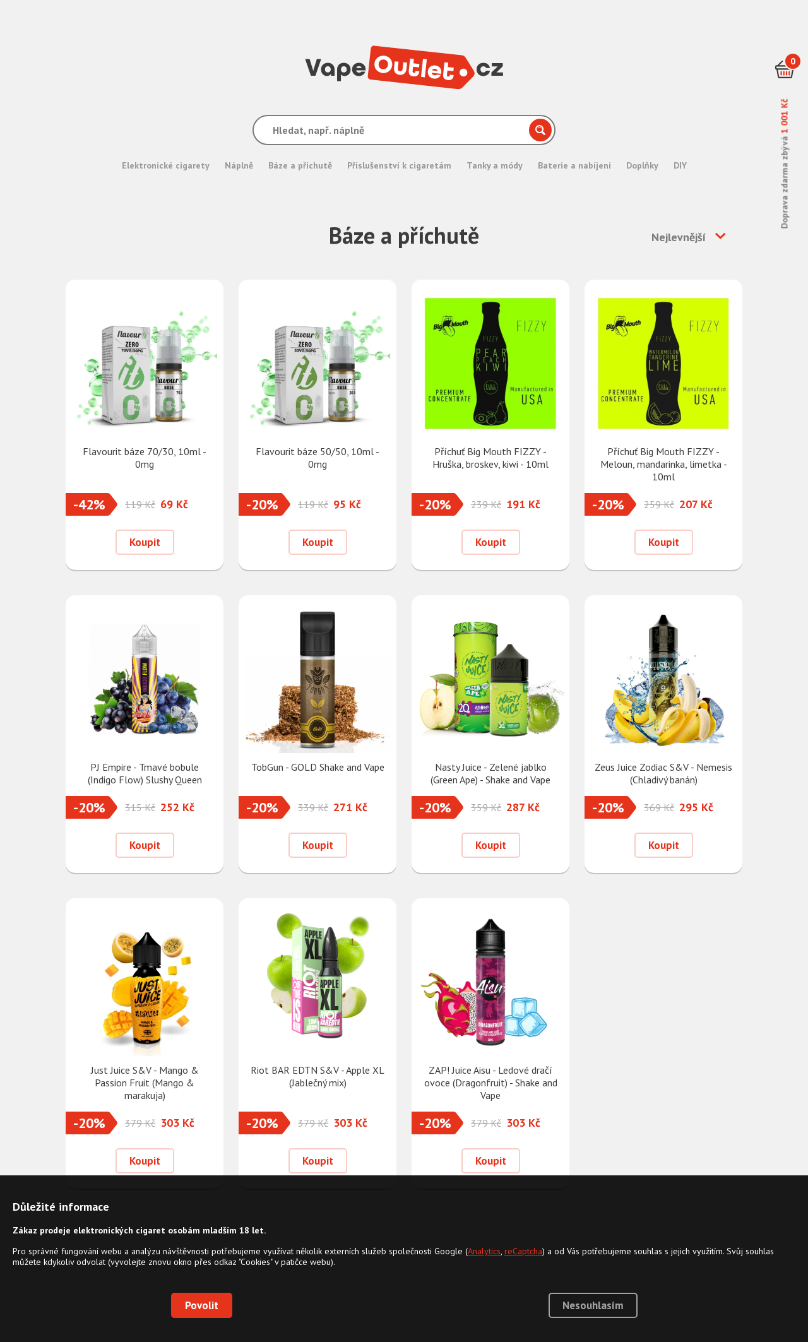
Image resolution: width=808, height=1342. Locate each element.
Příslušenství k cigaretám (399, 165)
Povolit (201, 1305)
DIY (680, 165)
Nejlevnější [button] (678, 237)
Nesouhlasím (593, 1305)
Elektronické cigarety (166, 165)
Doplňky (642, 165)
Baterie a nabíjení (574, 165)
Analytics (484, 1251)
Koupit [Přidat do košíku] (144, 542)
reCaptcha (523, 1251)
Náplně (239, 165)
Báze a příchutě (300, 165)
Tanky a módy (494, 165)
